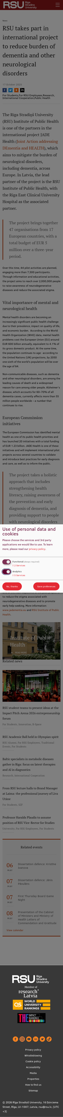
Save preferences (46, 586)
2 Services (18, 565)
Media (33, 1073)
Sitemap (33, 1090)
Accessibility (33, 1067)
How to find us (33, 1084)
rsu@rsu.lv (45, 1107)
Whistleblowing (33, 1055)
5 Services (18, 575)
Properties (33, 1079)
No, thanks (12, 586)
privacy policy (37, 549)
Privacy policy (33, 1049)
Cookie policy (33, 1061)
